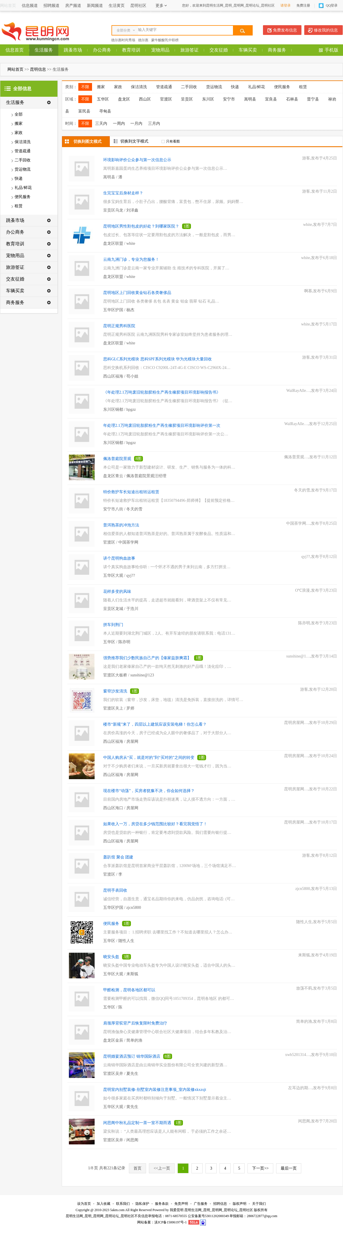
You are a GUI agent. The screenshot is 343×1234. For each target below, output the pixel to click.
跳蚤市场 (73, 50)
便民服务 (23, 197)
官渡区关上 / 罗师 (118, 708)
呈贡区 (187, 99)
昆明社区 (138, 5)
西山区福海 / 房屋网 (120, 741)
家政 (19, 133)
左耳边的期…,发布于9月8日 (312, 1088)
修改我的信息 (326, 30)
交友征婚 (219, 50)
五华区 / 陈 (112, 1007)
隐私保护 (142, 1204)
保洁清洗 (23, 142)
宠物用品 (160, 50)
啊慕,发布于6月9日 (320, 291)
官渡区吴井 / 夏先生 (120, 1073)
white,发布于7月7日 (320, 224)
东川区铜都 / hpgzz (119, 409)
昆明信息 (38, 69)
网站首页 (15, 69)
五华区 (103, 99)
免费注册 (303, 5)
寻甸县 (105, 111)
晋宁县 (313, 99)
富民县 (84, 111)
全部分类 (123, 30)
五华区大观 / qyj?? (119, 575)
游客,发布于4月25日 (319, 158)
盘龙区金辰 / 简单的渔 (122, 1040)
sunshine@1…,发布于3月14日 (311, 656)
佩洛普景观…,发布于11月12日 (310, 457)
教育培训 (131, 50)
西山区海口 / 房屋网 (120, 808)
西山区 (145, 99)
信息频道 (30, 5)
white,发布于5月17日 (319, 324)
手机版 (331, 50)
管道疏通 (23, 151)
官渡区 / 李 (112, 874)
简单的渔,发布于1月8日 (316, 1021)
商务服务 (277, 50)
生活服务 (44, 50)
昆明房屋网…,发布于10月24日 (310, 756)
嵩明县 (250, 99)
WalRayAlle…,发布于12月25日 (310, 424)
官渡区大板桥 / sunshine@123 (128, 675)
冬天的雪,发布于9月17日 (315, 490)
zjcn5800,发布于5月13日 (316, 888)
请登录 (285, 5)
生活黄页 (117, 5)
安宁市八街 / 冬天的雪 (122, 509)
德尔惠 (143, 40)
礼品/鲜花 (23, 187)
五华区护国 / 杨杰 (118, 310)
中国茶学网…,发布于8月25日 (311, 523)
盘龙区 (124, 99)
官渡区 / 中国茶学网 (120, 542)
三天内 (101, 123)
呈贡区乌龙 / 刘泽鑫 (120, 210)
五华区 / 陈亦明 (116, 642)
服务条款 (162, 1204)
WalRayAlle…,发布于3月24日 (311, 390)
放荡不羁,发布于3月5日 (316, 988)
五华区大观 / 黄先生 (120, 1107)
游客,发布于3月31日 (319, 357)
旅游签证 (189, 50)
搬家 (19, 123)
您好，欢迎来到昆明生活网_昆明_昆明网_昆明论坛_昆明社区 (228, 5)
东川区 (208, 99)
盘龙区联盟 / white (119, 243)
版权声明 (239, 1204)
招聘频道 (51, 5)
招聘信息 (220, 1204)
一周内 (119, 123)
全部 (19, 114)
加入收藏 (103, 1204)
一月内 (136, 123)
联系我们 (123, 1204)
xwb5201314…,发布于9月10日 (311, 1055)
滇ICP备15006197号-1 (170, 1222)
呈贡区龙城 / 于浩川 (120, 609)
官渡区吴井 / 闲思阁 (120, 1140)
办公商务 (102, 50)
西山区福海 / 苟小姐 (120, 376)
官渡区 (166, 99)
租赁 (19, 206)
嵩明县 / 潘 (112, 177)
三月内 (154, 123)
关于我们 (259, 1204)
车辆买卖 (248, 50)
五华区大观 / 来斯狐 (120, 974)
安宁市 (229, 99)
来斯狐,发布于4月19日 (317, 955)
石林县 (292, 99)
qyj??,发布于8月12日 (319, 556)
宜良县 (271, 99)
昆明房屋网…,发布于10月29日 (310, 722)
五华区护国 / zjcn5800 (122, 907)
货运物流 (23, 169)
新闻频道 (95, 5)
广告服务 (201, 1204)
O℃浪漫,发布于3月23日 (316, 590)
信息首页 (14, 50)
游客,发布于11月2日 (319, 191)
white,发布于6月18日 (319, 258)
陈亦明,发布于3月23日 (317, 623)
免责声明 (181, 1204)
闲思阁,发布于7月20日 (317, 1121)
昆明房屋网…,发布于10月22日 (310, 789)
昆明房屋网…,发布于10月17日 (310, 822)
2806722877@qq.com (262, 1216)
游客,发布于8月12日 (319, 855)
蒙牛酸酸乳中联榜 (165, 40)
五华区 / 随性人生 (118, 941)
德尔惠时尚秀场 (123, 40)
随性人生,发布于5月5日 (316, 922)
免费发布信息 (285, 30)
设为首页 (84, 1204)
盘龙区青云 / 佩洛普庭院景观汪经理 (134, 476)
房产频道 (73, 5)
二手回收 (23, 160)
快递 (19, 178)
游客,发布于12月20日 (318, 689)
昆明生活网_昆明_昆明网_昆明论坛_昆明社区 (218, 1210)
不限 (85, 87)
